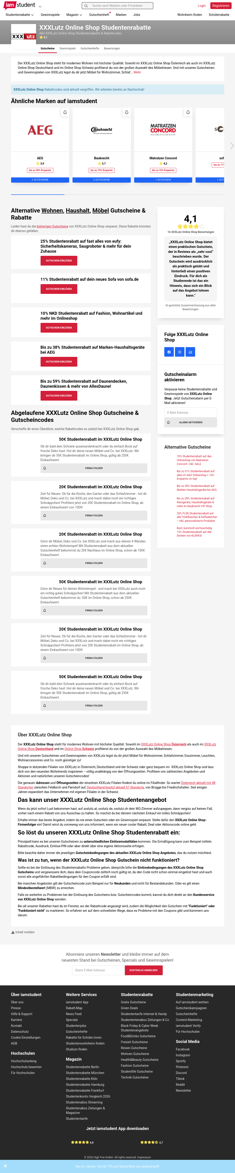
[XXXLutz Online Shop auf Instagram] (180, 352)
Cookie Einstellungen (26, 1037)
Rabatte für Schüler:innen (84, 1037)
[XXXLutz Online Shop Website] (191, 352)
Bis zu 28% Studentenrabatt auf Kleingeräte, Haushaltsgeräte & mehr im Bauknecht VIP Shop (195, 502)
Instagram (183, 1055)
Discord (181, 1073)
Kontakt (16, 1026)
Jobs (136, 15)
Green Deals (129, 1008)
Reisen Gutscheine (134, 1048)
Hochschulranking (23, 1061)
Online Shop (79, 749)
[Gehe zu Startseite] (19, 5)
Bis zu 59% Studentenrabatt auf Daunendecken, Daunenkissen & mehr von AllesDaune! (84, 384)
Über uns (17, 1002)
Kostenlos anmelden (143, 970)
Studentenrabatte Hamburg (85, 1084)
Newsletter (183, 1090)
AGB (14, 1043)
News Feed (74, 1014)
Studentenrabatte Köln (81, 1079)
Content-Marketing (189, 1020)
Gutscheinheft (100, 14)
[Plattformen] (40, 6)
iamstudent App (77, 1002)
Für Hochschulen (23, 1073)
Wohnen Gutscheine (135, 1054)
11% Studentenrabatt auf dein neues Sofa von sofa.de (90, 279)
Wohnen (52, 210)
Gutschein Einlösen (59, 260)
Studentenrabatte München (85, 1073)
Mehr (137, 72)
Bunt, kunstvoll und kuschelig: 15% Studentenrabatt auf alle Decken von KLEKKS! (194, 532)
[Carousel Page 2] (91, 194)
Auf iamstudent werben (192, 1002)
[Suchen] (86, 6)
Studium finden (76, 1049)
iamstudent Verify (188, 1026)
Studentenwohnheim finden (85, 1043)
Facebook (183, 1049)
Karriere (16, 1020)
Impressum (144, 1157)
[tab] (47, 48)
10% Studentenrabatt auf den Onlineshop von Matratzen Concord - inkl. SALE (194, 460)
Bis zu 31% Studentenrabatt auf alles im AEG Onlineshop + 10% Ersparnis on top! (195, 475)
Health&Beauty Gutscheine (140, 1060)
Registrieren (221, 5)
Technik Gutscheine (135, 1077)
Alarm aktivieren (184, 422)
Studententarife (77, 1118)
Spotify (181, 1061)
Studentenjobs (76, 1026)
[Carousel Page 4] (197, 194)
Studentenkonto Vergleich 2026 (88, 1096)
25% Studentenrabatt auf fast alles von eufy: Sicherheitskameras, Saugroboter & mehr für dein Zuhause (86, 246)
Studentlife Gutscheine (137, 1071)
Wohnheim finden (189, 15)
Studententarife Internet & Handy (144, 1014)
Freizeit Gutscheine (134, 1042)
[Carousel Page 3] (144, 194)
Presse (16, 1008)
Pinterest (182, 1067)
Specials (72, 1020)
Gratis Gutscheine (133, 1002)
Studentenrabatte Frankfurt (85, 1090)
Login (202, 5)
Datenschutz (20, 1031)
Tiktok (180, 1079)
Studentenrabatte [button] (20, 15)
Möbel (100, 210)
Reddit (180, 1084)
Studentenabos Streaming (84, 1102)
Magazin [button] (74, 15)
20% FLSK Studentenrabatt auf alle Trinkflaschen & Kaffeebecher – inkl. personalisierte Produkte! (197, 517)
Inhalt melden (23, 932)
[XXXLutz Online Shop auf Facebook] (169, 352)
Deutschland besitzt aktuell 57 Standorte (115, 787)
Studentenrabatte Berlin (82, 1067)
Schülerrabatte (219, 15)
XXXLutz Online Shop (164, 744)
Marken (121, 15)
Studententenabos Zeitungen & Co (145, 1020)
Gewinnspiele (50, 15)
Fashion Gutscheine (135, 1065)
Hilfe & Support (21, 1014)
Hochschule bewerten (26, 1067)
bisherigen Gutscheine (52, 226)
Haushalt (78, 210)
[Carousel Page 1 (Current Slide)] (37, 194)
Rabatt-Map (74, 1008)
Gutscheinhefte (76, 1031)
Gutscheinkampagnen (191, 1008)
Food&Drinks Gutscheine (138, 1036)
